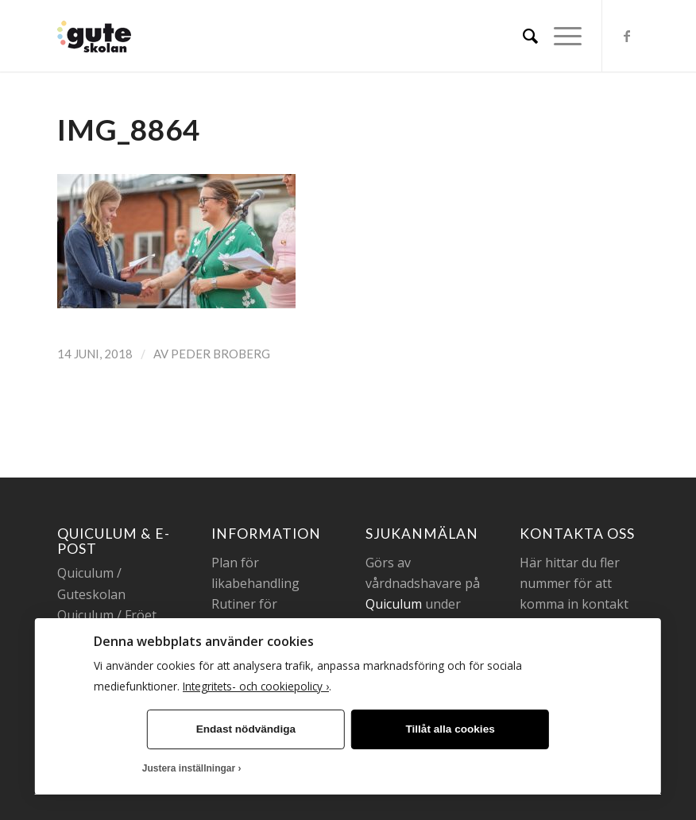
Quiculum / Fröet (107, 615)
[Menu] (560, 36)
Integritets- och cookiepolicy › (256, 686)
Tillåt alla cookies (449, 729)
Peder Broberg (220, 353)
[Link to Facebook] (627, 36)
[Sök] (522, 36)
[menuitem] (522, 36)
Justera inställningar (188, 768)
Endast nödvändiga (246, 729)
